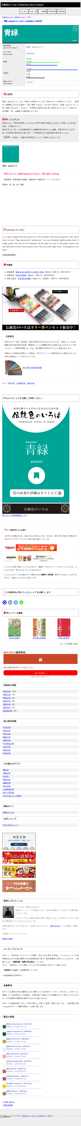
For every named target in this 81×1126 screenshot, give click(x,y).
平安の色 (11, 383)
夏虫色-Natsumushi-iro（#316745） (17, 1025)
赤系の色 (7, 691)
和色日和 (51, 11)
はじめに (24, 11)
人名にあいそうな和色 (12, 796)
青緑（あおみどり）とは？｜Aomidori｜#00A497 (23, 21)
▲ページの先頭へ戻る (69, 644)
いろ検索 (42, 11)
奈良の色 (7, 730)
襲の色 (6, 770)
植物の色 (7, 773)
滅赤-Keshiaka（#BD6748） (14, 1070)
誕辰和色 (61, 11)
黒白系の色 (7, 711)
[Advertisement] (40, 205)
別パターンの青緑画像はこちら (14, 515)
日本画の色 (21, 383)
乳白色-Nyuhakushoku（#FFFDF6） (17, 1062)
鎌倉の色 (7, 737)
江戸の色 (7, 747)
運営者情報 (8, 1105)
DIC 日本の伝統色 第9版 (23, 367)
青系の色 (7, 694)
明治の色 (7, 750)
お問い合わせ (55, 926)
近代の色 (7, 753)
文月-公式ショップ (10, 825)
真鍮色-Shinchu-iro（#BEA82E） (16, 1040)
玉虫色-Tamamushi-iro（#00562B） (17, 1032)
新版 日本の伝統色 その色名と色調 (29, 272)
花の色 (6, 776)
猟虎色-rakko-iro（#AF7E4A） (15, 1092)
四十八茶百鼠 (8, 792)
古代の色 (7, 727)
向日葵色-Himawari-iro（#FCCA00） (17, 1085)
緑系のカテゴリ (20, 17)
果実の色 (7, 779)
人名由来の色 (8, 789)
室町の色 (7, 740)
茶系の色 (7, 707)
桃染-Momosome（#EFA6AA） (15, 1055)
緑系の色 (7, 701)
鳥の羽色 (7, 786)
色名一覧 (33, 11)
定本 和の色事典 (24, 278)
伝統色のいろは (23, 4)
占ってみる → (40, 672)
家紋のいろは (8, 812)
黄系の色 (7, 698)
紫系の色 (7, 704)
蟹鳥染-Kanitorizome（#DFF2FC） (16, 1047)
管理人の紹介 (7, 938)
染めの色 (30, 383)
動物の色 (7, 783)
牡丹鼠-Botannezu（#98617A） (15, 1077)
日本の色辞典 (21, 275)
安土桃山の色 (8, 743)
